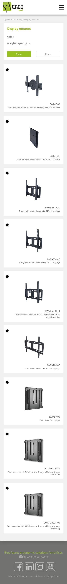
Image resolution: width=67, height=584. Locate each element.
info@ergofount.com (35, 556)
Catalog (19, 19)
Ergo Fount (9, 19)
